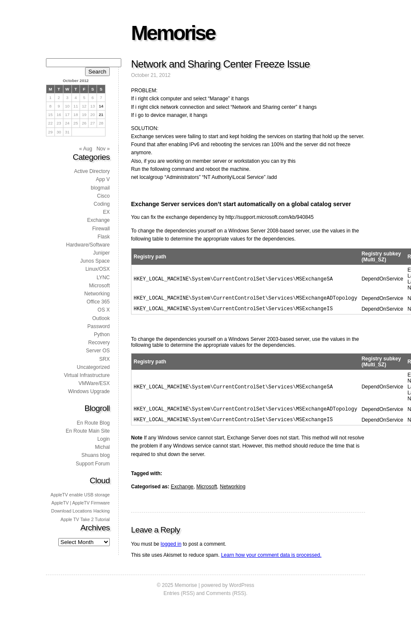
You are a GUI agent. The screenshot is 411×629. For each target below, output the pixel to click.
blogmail (100, 188)
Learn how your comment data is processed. (271, 558)
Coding (102, 204)
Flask (103, 237)
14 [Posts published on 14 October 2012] (101, 106)
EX (106, 212)
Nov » (103, 149)
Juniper (101, 253)
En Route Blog (93, 423)
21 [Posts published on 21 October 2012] (101, 114)
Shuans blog (95, 455)
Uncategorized (93, 367)
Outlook (101, 318)
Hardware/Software (88, 245)
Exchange (182, 490)
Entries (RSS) (178, 597)
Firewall (101, 229)
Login (103, 439)
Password (98, 326)
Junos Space (95, 261)
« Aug (85, 149)
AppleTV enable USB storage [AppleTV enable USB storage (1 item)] (80, 494)
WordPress (241, 589)
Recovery (99, 343)
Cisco (103, 196)
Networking (232, 490)
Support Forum (93, 464)
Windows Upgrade (89, 391)
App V (103, 179)
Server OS (98, 351)
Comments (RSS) (226, 597)
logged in (171, 547)
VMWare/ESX (94, 383)
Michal (102, 447)
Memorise (173, 33)
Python (102, 334)
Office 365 (98, 302)
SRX (104, 359)
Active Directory (92, 171)
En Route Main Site (88, 431)
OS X (103, 310)
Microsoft (206, 490)
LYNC (103, 277)
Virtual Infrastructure (87, 375)
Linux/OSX (98, 269)
